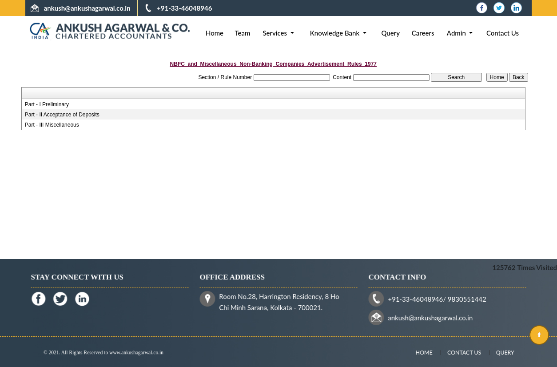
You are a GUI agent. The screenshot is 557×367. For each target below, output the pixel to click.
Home (214, 33)
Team (243, 33)
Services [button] (275, 33)
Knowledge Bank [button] (335, 33)
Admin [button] (457, 33)
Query (390, 33)
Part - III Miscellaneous (52, 125)
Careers (423, 33)
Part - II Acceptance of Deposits (62, 115)
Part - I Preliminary (47, 104)
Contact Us (502, 33)
